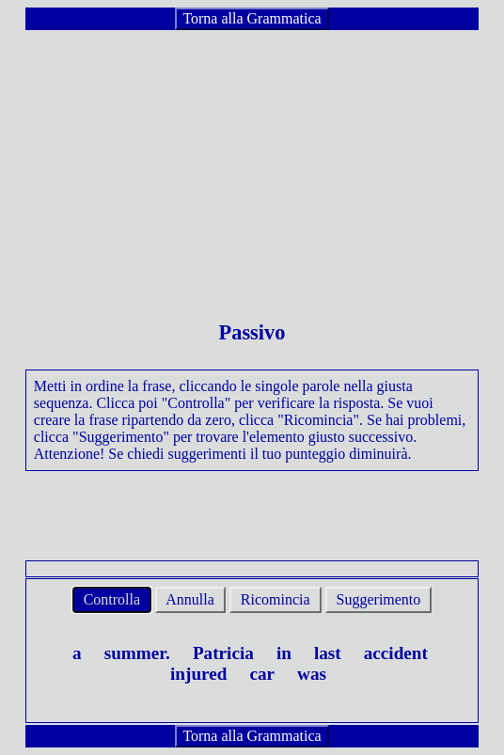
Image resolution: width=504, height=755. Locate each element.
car (262, 674)
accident (396, 653)
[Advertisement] (252, 163)
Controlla (112, 599)
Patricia (223, 653)
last (327, 653)
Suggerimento (379, 599)
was (311, 674)
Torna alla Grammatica (251, 18)
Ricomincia (275, 599)
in (283, 653)
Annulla (190, 599)
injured (198, 674)
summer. (137, 653)
